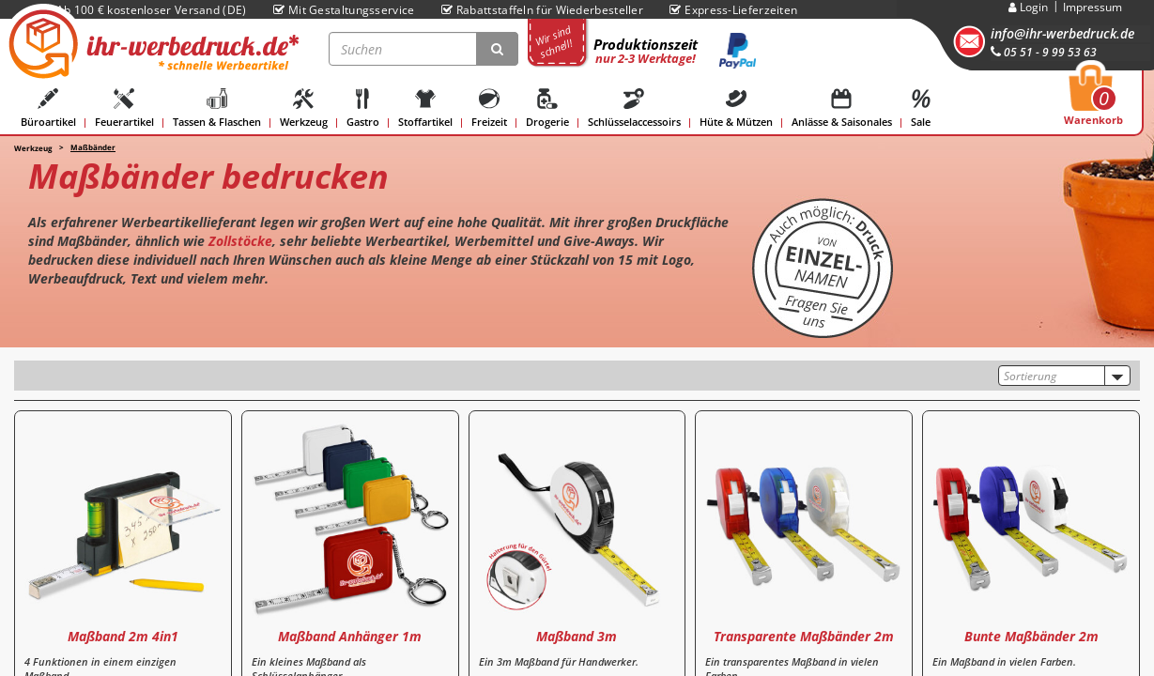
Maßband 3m (576, 636)
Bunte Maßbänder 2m (1031, 636)
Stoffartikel (425, 108)
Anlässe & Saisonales (842, 108)
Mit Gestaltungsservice (344, 10)
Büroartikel (48, 108)
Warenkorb (1093, 100)
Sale (921, 108)
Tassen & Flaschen (217, 108)
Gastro (362, 108)
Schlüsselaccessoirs (634, 108)
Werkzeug (304, 108)
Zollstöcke (240, 241)
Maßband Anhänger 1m (350, 636)
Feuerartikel (124, 108)
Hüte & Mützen (736, 108)
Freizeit (489, 108)
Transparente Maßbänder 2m (804, 636)
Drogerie (547, 108)
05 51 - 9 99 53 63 (1044, 52)
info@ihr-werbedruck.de (1062, 33)
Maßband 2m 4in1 (123, 636)
